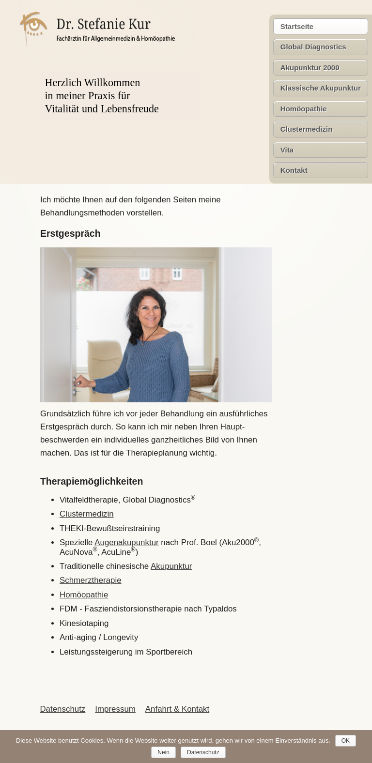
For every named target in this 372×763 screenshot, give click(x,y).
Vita (287, 150)
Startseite (296, 26)
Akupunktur (171, 566)
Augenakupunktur (126, 542)
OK (345, 740)
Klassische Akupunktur (320, 88)
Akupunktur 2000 (310, 67)
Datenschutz (62, 709)
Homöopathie (303, 109)
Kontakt (294, 170)
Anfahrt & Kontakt (177, 709)
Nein (163, 752)
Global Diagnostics (313, 47)
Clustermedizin (306, 129)
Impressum (115, 709)
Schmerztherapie (91, 580)
